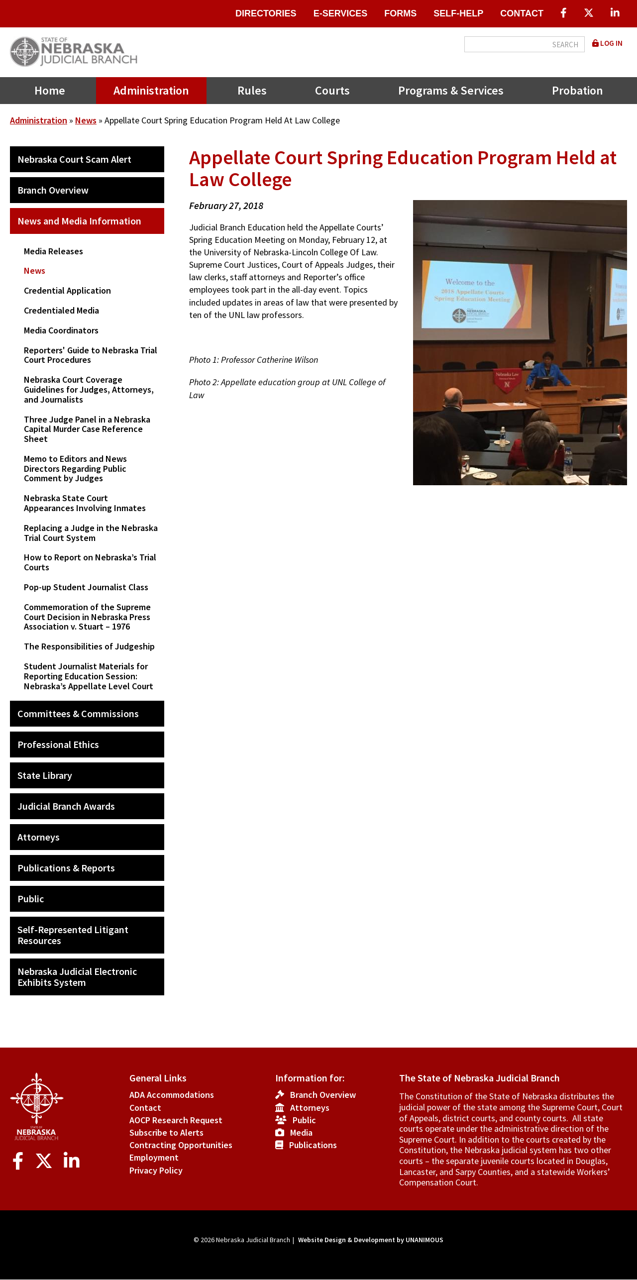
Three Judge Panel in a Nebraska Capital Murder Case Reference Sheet (87, 429)
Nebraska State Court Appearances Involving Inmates (85, 503)
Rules (252, 90)
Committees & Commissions (78, 713)
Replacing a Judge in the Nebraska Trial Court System (91, 532)
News (86, 120)
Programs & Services (451, 90)
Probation (577, 90)
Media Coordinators (61, 330)
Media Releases (53, 251)
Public (30, 898)
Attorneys (38, 837)
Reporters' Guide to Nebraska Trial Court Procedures (90, 355)
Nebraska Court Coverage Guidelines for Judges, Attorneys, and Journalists (89, 389)
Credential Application (67, 290)
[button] (512, 497)
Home (49, 90)
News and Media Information (79, 220)
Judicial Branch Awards (66, 806)
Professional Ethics (58, 744)
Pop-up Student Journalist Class (86, 587)
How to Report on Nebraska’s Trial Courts (90, 562)
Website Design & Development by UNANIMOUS (370, 1239)
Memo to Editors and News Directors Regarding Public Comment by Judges (75, 468)
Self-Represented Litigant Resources (72, 935)
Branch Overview (53, 190)
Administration (151, 90)
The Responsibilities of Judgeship (89, 646)
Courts (332, 90)
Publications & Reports (66, 867)
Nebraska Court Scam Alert (74, 159)
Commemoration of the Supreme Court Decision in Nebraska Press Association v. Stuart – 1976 (87, 617)
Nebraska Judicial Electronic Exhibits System (77, 976)
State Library (44, 775)
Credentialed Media (61, 310)
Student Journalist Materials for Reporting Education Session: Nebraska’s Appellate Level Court (88, 676)
